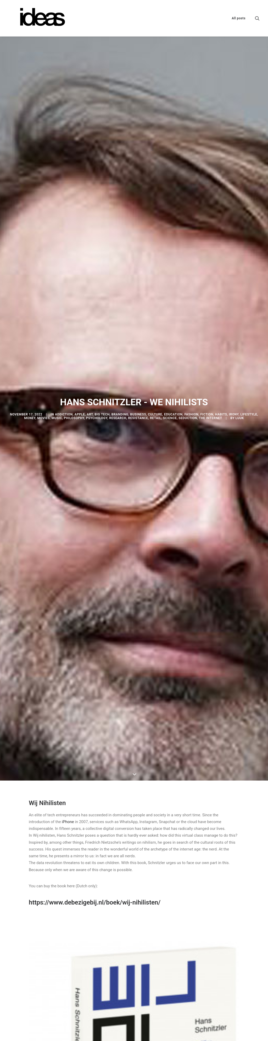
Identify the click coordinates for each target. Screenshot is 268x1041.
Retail (155, 350)
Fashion (192, 346)
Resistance (138, 350)
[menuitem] (236, 18)
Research (117, 350)
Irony (234, 346)
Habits (221, 346)
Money (29, 350)
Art (90, 346)
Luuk (240, 350)
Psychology (97, 350)
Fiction (206, 346)
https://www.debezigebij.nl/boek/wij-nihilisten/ (94, 766)
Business (138, 346)
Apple (80, 346)
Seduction (188, 350)
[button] (257, 18)
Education (173, 346)
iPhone (68, 686)
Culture (155, 346)
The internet (210, 350)
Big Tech (102, 346)
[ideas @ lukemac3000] (37, 18)
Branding (119, 346)
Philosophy (74, 350)
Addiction (64, 346)
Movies (43, 350)
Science (170, 350)
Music (57, 350)
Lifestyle (248, 346)
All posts (238, 18)
